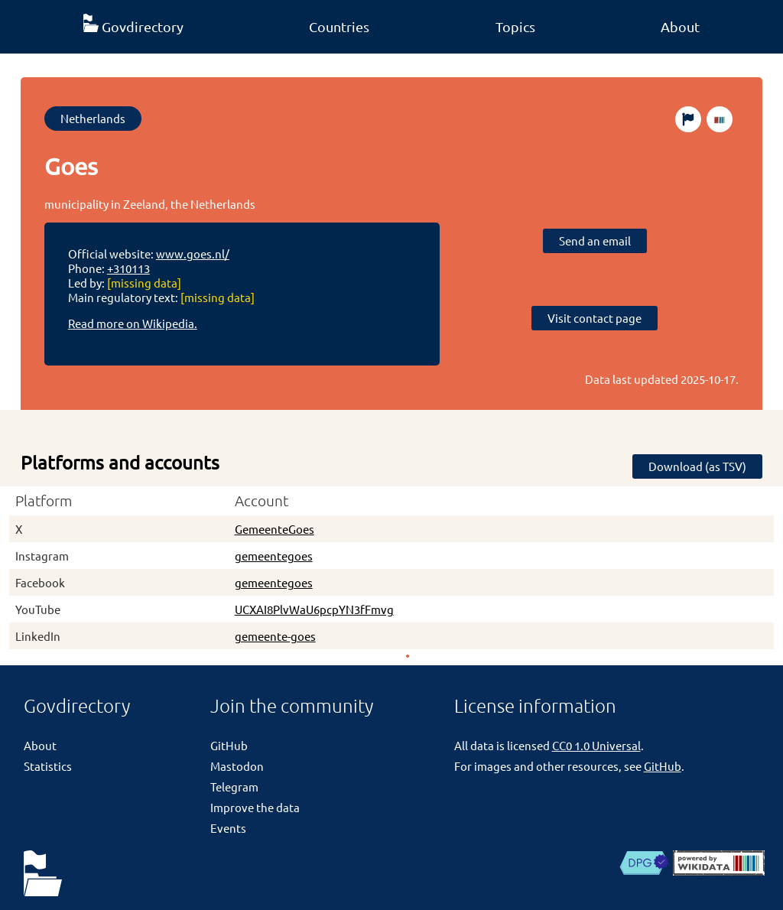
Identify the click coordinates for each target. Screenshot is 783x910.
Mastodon (237, 766)
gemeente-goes (275, 636)
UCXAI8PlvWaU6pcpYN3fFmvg (314, 609)
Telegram (234, 786)
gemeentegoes (274, 555)
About (680, 26)
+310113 (128, 268)
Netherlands (92, 118)
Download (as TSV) (697, 466)
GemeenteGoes (274, 529)
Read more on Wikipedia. (132, 323)
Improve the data (255, 807)
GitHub (229, 745)
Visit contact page (594, 317)
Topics (515, 26)
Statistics (48, 766)
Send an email (595, 240)
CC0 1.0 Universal (596, 745)
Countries (339, 26)
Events (228, 828)
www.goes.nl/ (192, 253)
